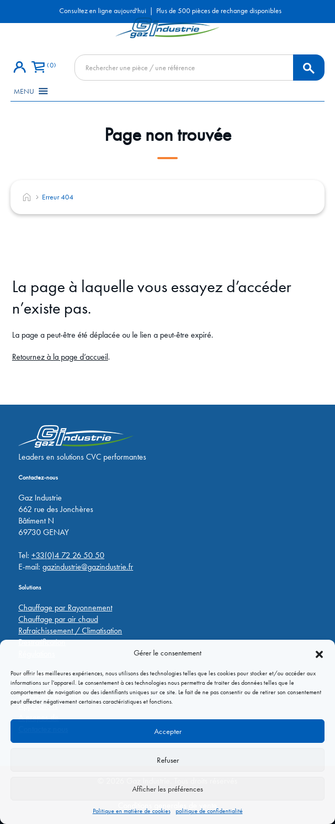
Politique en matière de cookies (131, 811)
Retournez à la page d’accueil (60, 356)
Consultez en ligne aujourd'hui (102, 10)
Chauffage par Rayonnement (65, 607)
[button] (319, 653)
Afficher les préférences (167, 789)
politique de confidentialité (209, 811)
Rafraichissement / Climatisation (70, 630)
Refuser (168, 760)
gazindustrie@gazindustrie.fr (87, 566)
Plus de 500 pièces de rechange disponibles (219, 10)
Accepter (167, 731)
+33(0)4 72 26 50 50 (67, 555)
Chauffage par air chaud (58, 619)
